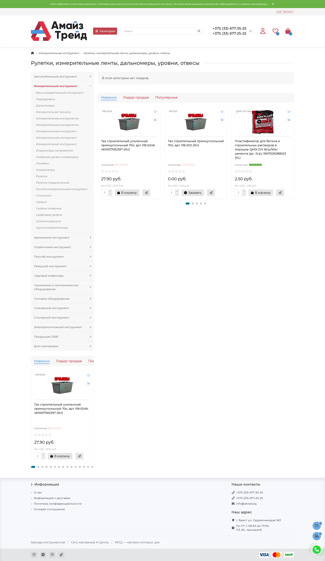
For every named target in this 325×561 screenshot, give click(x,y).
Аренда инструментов (48, 542)
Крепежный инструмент (64, 237)
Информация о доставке (52, 498)
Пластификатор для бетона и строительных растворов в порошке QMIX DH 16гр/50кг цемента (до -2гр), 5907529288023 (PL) (260, 149)
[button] (33, 467)
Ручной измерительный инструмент (61, 189)
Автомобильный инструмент (64, 76)
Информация (45, 484)
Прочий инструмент (64, 256)
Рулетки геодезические (52, 182)
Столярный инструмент (64, 317)
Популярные (166, 97)
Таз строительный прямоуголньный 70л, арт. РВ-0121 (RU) (196, 143)
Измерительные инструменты (57, 118)
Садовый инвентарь (64, 275)
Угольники (43, 195)
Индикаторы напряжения (54, 150)
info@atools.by (246, 503)
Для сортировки (64, 346)
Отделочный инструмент (64, 247)
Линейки (42, 163)
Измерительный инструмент (59, 53)
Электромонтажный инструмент (64, 327)
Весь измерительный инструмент (60, 92)
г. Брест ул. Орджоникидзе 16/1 (258, 520)
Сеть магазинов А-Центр (90, 542)
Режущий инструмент (64, 266)
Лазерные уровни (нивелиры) (57, 157)
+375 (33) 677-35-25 (249, 492)
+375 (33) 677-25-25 (249, 498)
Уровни (41, 202)
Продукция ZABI (64, 336)
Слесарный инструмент (64, 308)
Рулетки (41, 176)
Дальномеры (45, 105)
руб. (284, 11)
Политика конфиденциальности (58, 503)
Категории (105, 31)
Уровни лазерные (48, 208)
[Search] (162, 31)
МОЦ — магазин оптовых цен (137, 542)
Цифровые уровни (49, 214)
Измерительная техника (53, 112)
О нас (38, 492)
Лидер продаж (69, 361)
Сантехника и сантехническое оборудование (64, 287)
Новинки (42, 361)
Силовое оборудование (64, 298)
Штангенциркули (48, 221)
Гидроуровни (45, 99)
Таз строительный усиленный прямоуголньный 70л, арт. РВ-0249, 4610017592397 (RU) (61, 409)
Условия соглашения (49, 509)
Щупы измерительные (52, 227)
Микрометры (45, 169)
